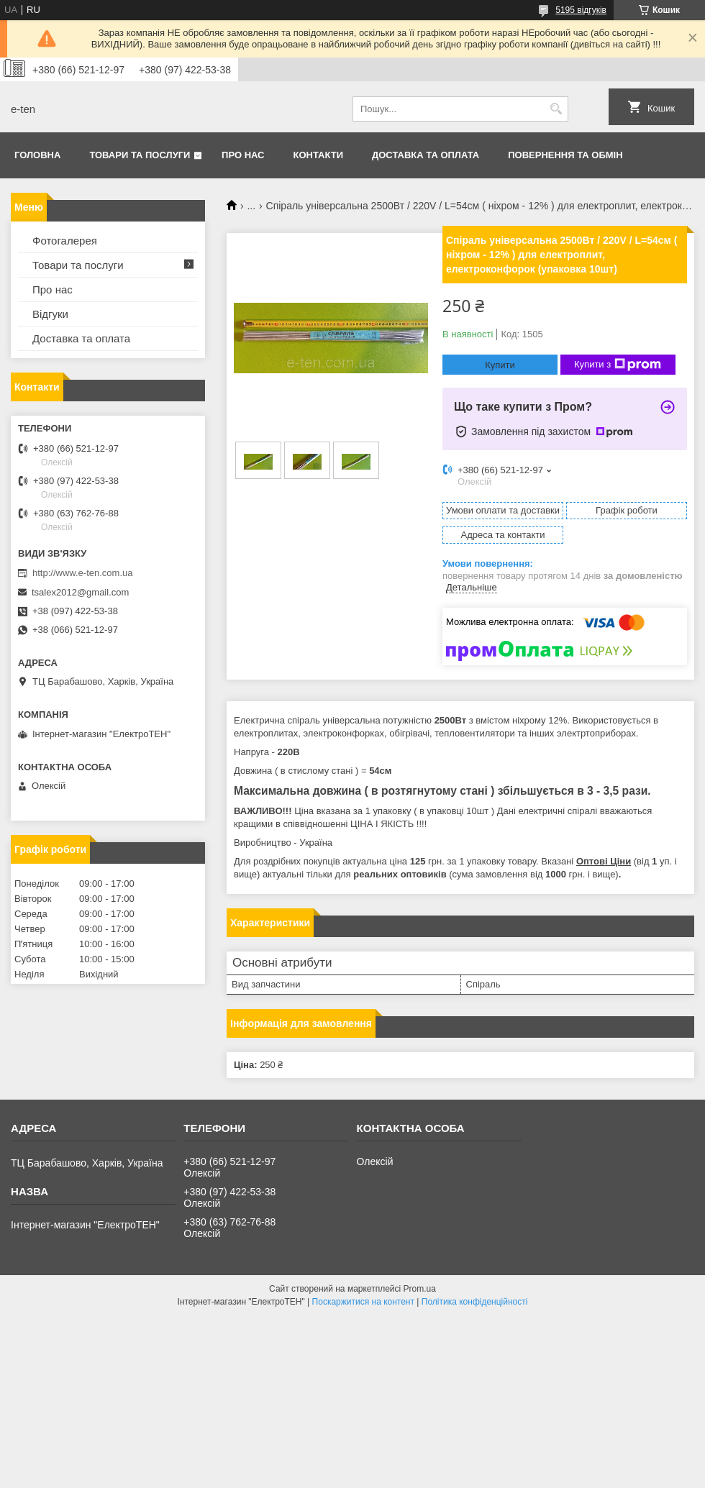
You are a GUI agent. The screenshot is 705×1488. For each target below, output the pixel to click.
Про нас (243, 155)
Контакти (319, 155)
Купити (500, 365)
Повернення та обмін (565, 155)
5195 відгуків (580, 10)
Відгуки (50, 314)
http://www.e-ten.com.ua (82, 572)
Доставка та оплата (425, 155)
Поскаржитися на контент (363, 1302)
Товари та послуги (139, 155)
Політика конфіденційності (475, 1302)
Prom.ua (420, 1289)
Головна (37, 155)
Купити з (617, 364)
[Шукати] (555, 109)
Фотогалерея (64, 240)
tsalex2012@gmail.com (80, 592)
